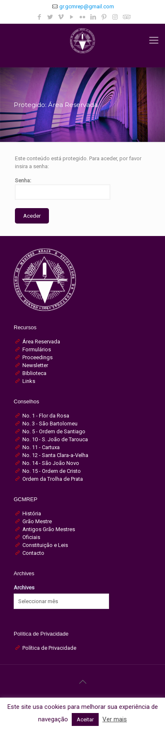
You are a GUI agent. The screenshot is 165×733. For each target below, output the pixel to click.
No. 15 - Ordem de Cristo (51, 471)
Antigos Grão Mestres (48, 529)
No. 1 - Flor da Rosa (45, 415)
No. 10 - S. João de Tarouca (55, 439)
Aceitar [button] (85, 719)
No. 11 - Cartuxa (41, 447)
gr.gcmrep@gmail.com (86, 6)
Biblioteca (34, 373)
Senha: (62, 188)
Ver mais (114, 719)
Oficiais (31, 537)
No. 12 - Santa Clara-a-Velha (55, 455)
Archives (24, 587)
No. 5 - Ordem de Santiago (53, 431)
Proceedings (37, 357)
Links (28, 381)
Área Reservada (41, 341)
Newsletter (35, 365)
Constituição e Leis (45, 545)
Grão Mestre (37, 521)
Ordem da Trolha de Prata (52, 479)
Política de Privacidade (49, 648)
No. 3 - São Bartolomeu (50, 423)
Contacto (33, 553)
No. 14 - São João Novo (50, 463)
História (31, 513)
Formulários (36, 349)
